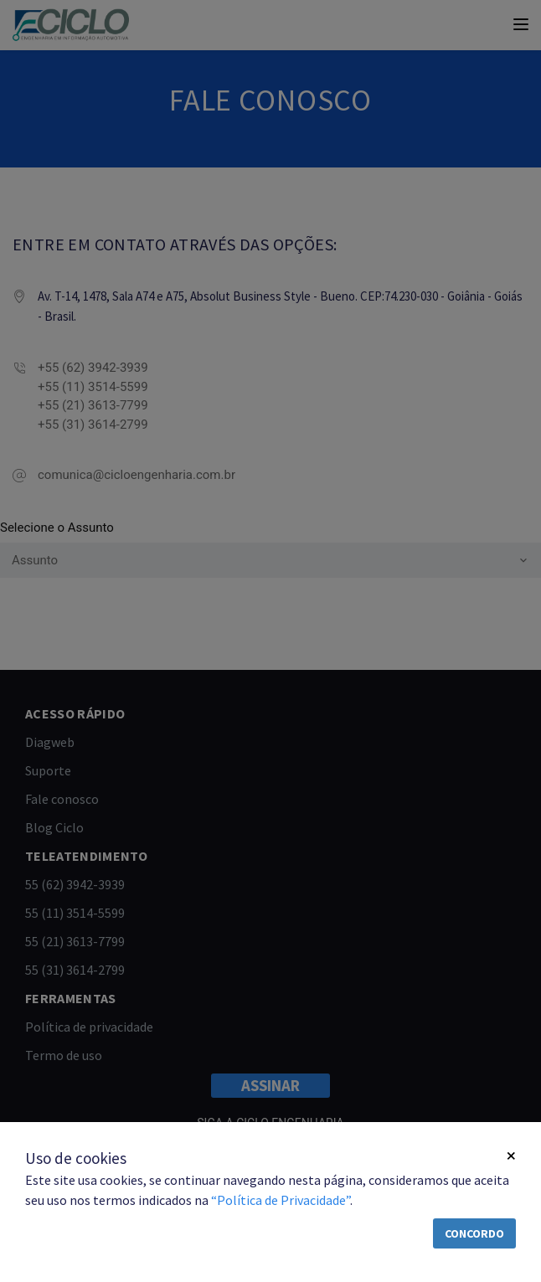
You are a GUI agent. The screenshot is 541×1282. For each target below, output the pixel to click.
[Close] (511, 1156)
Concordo (474, 1233)
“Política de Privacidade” (280, 1200)
